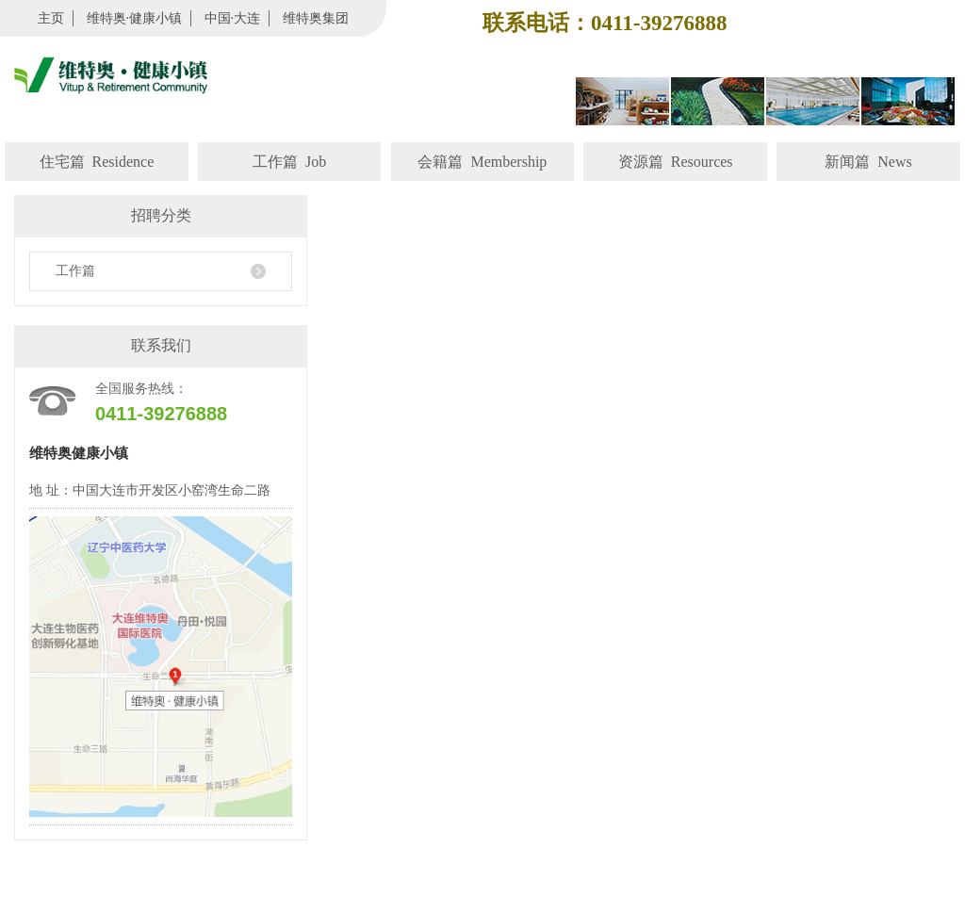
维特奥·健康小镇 (135, 18)
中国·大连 (232, 18)
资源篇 (675, 162)
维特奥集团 (316, 18)
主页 (51, 18)
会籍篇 (482, 162)
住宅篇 (97, 162)
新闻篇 (868, 162)
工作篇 (289, 162)
